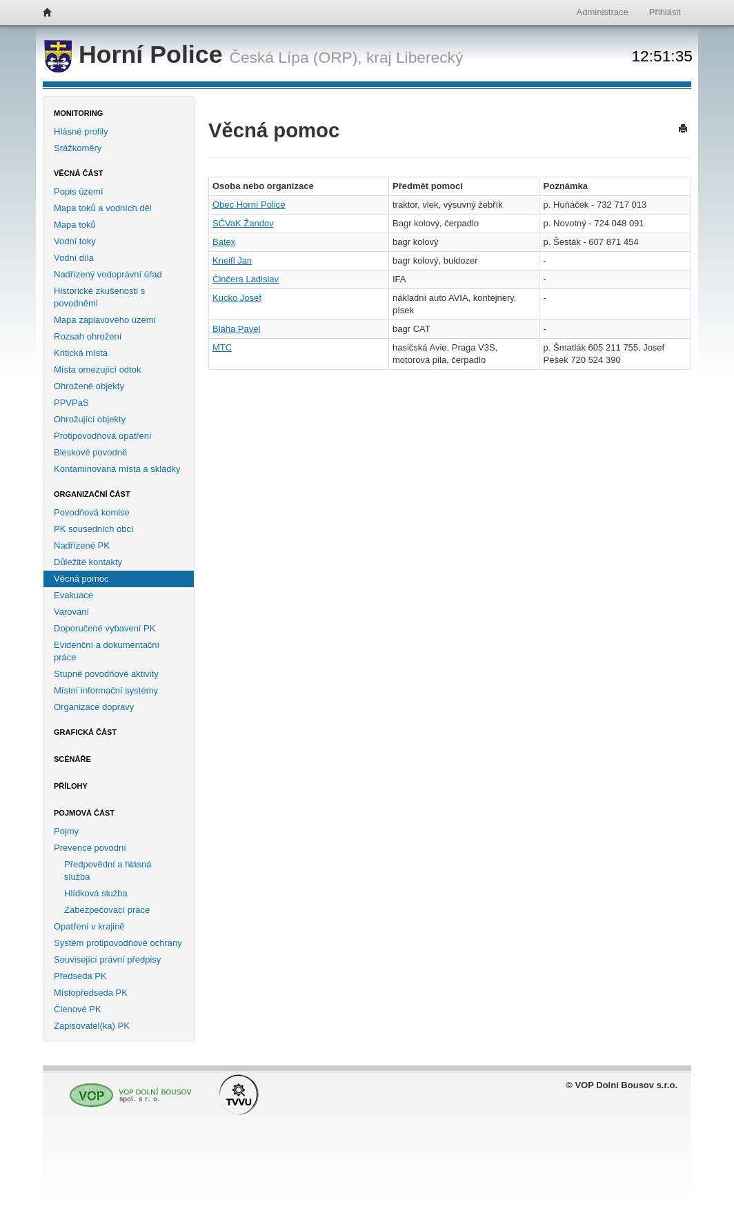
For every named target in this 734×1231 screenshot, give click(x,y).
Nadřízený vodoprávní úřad (108, 274)
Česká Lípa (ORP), (295, 57)
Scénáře (72, 759)
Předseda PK (80, 976)
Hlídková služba (96, 893)
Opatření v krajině (89, 926)
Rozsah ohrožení (87, 336)
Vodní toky (75, 241)
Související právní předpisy (107, 959)
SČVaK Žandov (243, 223)
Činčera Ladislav (245, 279)
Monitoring (78, 113)
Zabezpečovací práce (107, 910)
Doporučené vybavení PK (104, 628)
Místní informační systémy (106, 690)
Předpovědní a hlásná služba (107, 870)
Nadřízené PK (82, 545)
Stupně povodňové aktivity (106, 674)
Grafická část (85, 732)
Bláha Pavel (236, 329)
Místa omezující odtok (97, 369)
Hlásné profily (81, 131)
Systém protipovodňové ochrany (118, 943)
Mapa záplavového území (105, 320)
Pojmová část (84, 813)
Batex (223, 242)
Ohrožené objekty (89, 386)
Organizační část (92, 494)
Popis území (78, 191)
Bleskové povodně (90, 452)
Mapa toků (75, 224)
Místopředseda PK (91, 992)
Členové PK (77, 1009)
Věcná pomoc (81, 578)
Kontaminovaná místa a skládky (117, 469)
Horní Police (136, 54)
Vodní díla (74, 258)
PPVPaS (71, 402)
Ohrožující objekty (90, 419)
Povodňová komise (92, 512)
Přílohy (71, 786)
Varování (71, 612)
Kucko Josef (236, 298)
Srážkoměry (77, 148)
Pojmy (66, 831)
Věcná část (78, 173)
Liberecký (429, 57)
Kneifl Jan (232, 260)
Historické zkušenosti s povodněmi (99, 297)
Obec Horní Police (249, 204)
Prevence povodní (90, 848)
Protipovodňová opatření (103, 436)
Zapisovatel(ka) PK (92, 1026)
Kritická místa (81, 353)
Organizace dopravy (94, 707)
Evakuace (73, 595)
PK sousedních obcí (94, 529)
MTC (222, 347)
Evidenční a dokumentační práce (106, 651)
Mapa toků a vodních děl (103, 208)
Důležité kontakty (88, 562)
